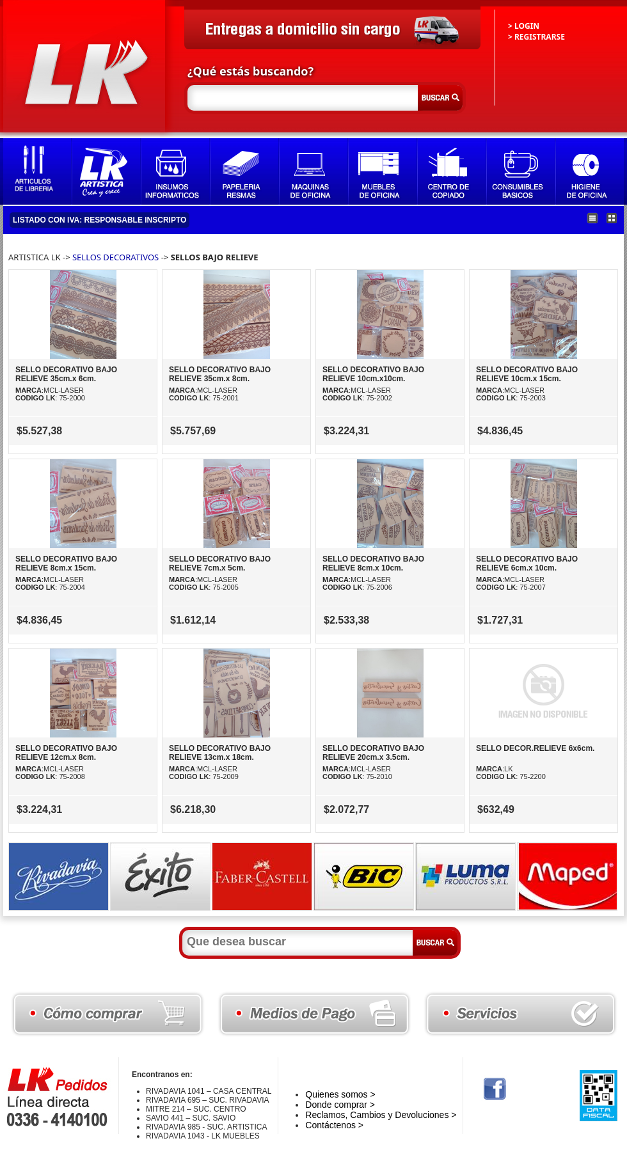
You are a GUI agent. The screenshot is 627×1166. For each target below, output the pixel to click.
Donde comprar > (340, 1104)
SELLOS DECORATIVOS (115, 257)
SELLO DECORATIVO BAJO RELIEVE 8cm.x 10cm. (373, 563)
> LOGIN (523, 25)
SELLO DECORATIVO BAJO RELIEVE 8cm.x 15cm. (66, 563)
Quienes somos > (340, 1094)
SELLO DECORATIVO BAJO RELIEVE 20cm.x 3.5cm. (373, 753)
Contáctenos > (334, 1125)
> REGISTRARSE (536, 36)
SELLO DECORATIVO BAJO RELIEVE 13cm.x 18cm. (220, 753)
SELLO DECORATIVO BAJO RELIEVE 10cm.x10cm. (373, 374)
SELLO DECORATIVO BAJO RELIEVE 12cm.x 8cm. (66, 753)
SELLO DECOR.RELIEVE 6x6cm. (535, 748)
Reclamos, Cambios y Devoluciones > (380, 1115)
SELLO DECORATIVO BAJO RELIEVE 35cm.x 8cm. (220, 374)
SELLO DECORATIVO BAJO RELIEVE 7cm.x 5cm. (220, 563)
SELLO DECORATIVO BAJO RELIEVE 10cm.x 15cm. (527, 374)
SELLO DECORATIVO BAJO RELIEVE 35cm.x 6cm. (66, 374)
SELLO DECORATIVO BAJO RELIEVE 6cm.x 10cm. (527, 563)
